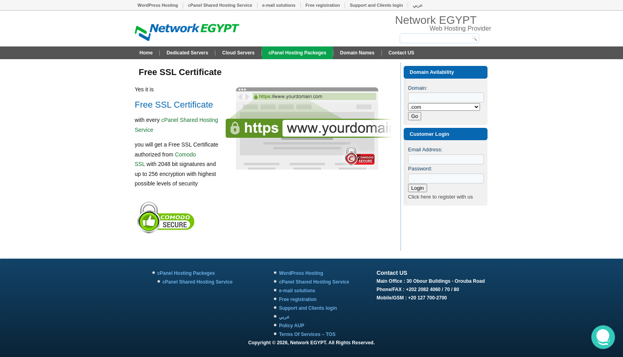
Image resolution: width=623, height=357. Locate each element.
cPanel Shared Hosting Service (220, 5)
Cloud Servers (238, 53)
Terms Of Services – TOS (307, 334)
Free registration (323, 5)
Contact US (401, 53)
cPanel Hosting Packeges (297, 53)
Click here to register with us (440, 197)
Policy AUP (291, 325)
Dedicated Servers (187, 53)
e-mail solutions (279, 5)
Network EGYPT (435, 20)
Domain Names (357, 53)
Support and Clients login (376, 5)
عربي (418, 5)
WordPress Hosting (157, 5)
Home (146, 53)
